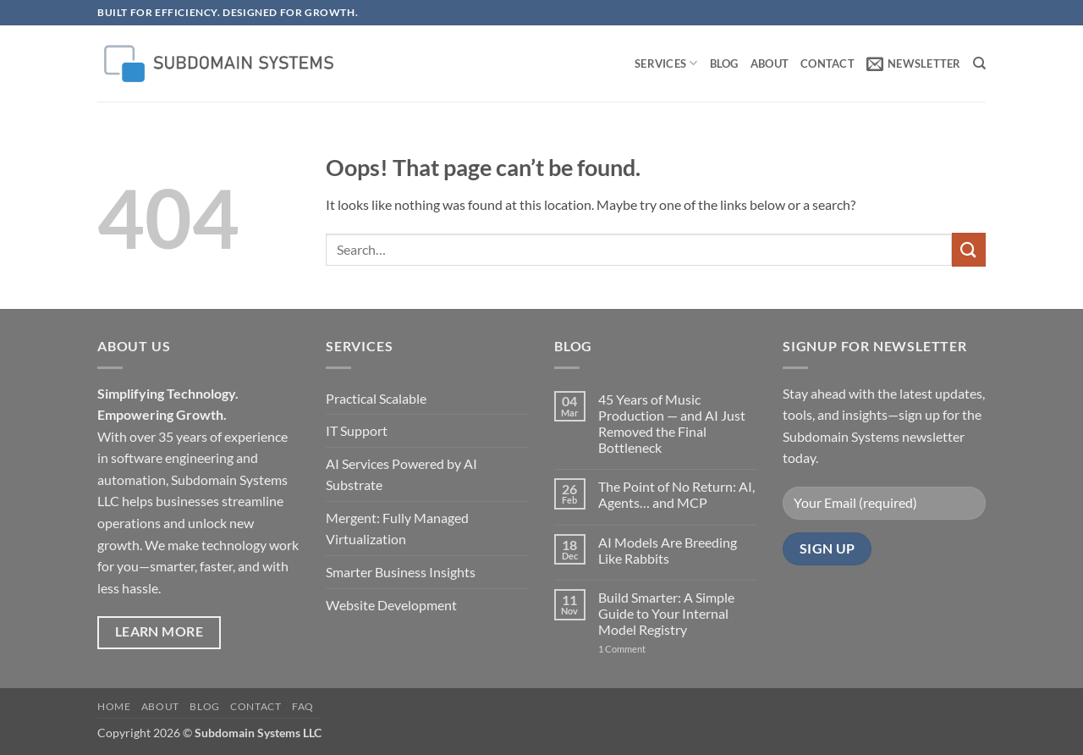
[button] (913, 63)
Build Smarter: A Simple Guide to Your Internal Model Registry (666, 613)
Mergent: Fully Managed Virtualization (397, 529)
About (769, 63)
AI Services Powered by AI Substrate (401, 474)
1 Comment (639, 648)
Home (113, 706)
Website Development (391, 605)
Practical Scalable (376, 398)
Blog (724, 63)
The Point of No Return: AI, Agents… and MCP (676, 494)
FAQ (303, 706)
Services (666, 63)
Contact (827, 63)
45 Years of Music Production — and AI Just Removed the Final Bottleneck (671, 423)
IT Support (357, 430)
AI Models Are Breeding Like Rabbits (667, 550)
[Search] (979, 63)
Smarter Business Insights (401, 572)
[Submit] (969, 249)
